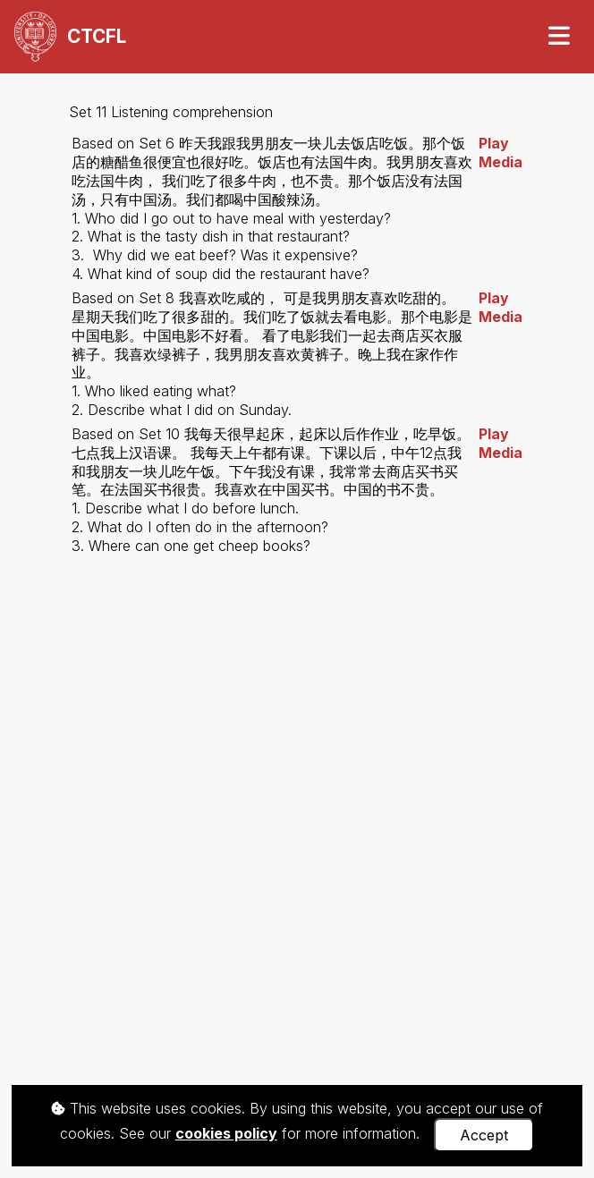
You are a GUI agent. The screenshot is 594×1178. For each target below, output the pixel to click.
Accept (484, 1135)
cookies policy (226, 1133)
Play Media (500, 152)
